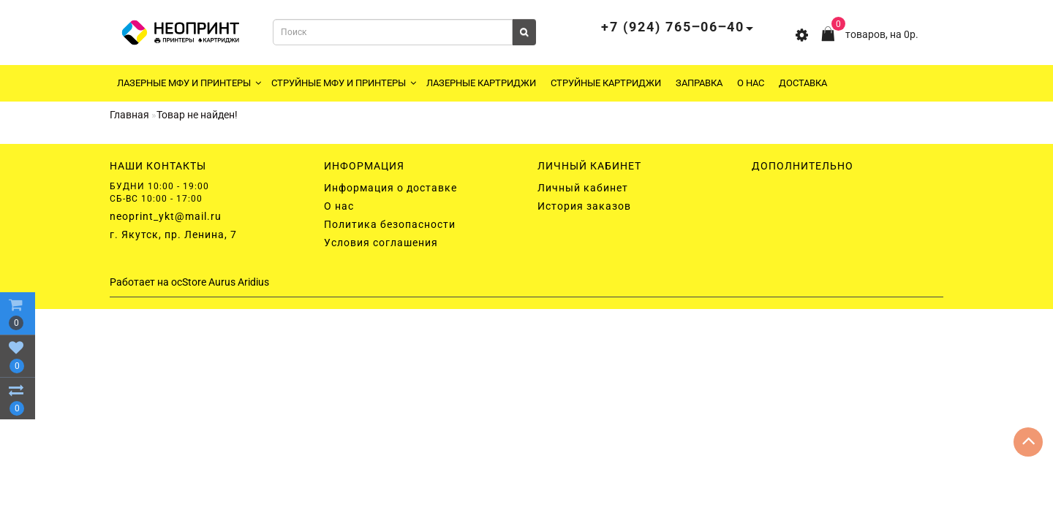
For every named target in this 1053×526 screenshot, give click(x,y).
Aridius (253, 282)
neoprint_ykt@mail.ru (166, 216)
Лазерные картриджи (481, 82)
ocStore (188, 282)
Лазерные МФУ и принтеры (189, 82)
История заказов (584, 206)
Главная (129, 115)
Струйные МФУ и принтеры (343, 82)
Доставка (803, 82)
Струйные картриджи (606, 82)
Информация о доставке (390, 188)
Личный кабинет (582, 188)
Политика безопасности (390, 224)
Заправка (699, 82)
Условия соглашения (381, 242)
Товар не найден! (197, 115)
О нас (750, 82)
